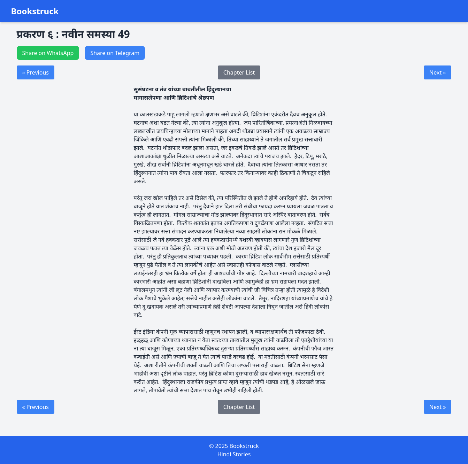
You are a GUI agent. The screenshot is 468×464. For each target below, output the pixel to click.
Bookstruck (35, 11)
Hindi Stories (234, 454)
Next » (437, 72)
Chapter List (239, 72)
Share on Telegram (114, 53)
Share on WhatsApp (48, 53)
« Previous (35, 72)
